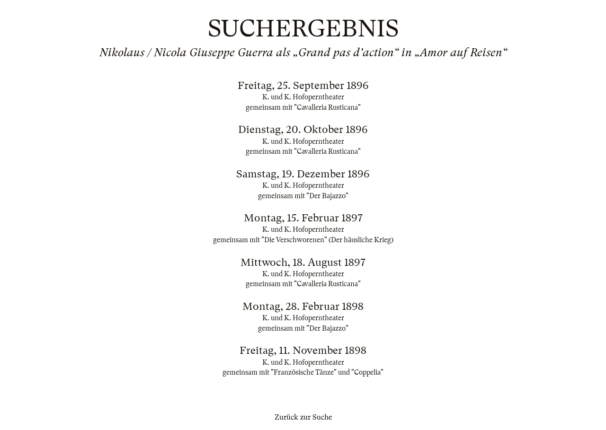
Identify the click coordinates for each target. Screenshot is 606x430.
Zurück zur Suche (303, 417)
